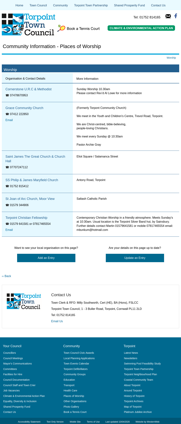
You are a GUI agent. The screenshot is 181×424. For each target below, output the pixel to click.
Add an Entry (46, 257)
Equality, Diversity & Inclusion (20, 401)
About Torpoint (132, 385)
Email (9, 120)
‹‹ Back (6, 276)
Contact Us (158, 5)
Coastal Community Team (138, 379)
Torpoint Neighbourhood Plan (140, 374)
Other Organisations (75, 401)
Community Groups (75, 374)
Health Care (70, 390)
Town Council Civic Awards (79, 352)
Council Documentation (16, 379)
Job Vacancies (11, 390)
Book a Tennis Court (75, 412)
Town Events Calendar (76, 363)
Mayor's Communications (17, 363)
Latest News (131, 352)
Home (19, 5)
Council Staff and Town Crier (19, 385)
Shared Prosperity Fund (129, 5)
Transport (69, 385)
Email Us (57, 321)
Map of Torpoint (132, 406)
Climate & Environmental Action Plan (24, 396)
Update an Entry (134, 257)
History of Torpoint (134, 396)
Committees (10, 369)
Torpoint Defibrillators (76, 369)
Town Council (38, 5)
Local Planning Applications (79, 358)
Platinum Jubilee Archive (138, 412)
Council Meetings (13, 358)
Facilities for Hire (12, 374)
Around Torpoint (133, 390)
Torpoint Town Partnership (91, 5)
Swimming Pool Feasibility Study (142, 363)
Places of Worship (74, 396)
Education (69, 379)
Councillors (9, 352)
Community (60, 5)
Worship (171, 57)
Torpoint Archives (133, 401)
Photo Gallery (71, 406)
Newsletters (130, 358)
